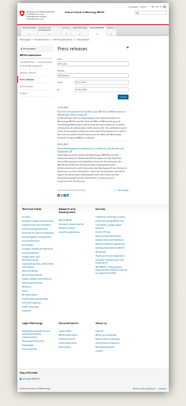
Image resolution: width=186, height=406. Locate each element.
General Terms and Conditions (109, 240)
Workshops (100, 252)
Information (26, 86)
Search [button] (123, 97)
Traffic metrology (30, 306)
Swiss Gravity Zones (68, 343)
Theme (61, 70)
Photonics (26, 286)
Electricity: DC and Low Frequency (38, 233)
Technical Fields (29, 27)
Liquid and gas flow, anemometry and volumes (38, 265)
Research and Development (45, 28)
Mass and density (30, 271)
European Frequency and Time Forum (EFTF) (109, 261)
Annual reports (28, 72)
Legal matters (65, 331)
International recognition (107, 343)
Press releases (65, 347)
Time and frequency (31, 302)
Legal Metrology (80, 27)
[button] (138, 13)
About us (111, 27)
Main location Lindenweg (107, 339)
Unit (59, 59)
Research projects (67, 228)
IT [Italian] (160, 6)
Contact (143, 7)
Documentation (98, 28)
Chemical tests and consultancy (36, 225)
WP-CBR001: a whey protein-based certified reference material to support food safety (111, 270)
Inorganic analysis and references (37, 248)
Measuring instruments (33, 341)
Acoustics (26, 217)
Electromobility (29, 349)
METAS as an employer (106, 335)
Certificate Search (67, 339)
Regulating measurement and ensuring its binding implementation (36, 334)
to (58, 89)
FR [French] (157, 6)
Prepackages (28, 345)
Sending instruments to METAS (109, 248)
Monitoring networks (32, 275)
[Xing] (64, 195)
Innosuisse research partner (71, 224)
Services (66, 27)
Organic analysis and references (36, 278)
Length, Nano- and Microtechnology (31, 258)
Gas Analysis (27, 245)
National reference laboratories (110, 244)
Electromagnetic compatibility (36, 237)
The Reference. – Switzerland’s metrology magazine (36, 64)
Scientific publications (69, 232)
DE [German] (152, 6)
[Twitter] (61, 195)
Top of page (123, 190)
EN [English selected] (164, 6)
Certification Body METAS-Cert (109, 221)
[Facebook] (58, 195)
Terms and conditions (144, 388)
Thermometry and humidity (35, 299)
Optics (25, 291)
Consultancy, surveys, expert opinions (108, 226)
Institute (99, 331)
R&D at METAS (65, 220)
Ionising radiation (30, 253)
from (59, 82)
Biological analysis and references (37, 221)
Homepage (133, 7)
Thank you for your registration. (110, 256)
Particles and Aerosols (32, 283)
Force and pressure (31, 241)
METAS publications (63, 39)
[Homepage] (64, 15)
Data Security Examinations (108, 236)
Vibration (26, 310)
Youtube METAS (31, 378)
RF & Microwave (29, 294)
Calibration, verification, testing (110, 217)
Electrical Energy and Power (35, 229)
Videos (23, 93)
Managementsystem (104, 347)
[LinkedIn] (67, 195)
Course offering (102, 232)
